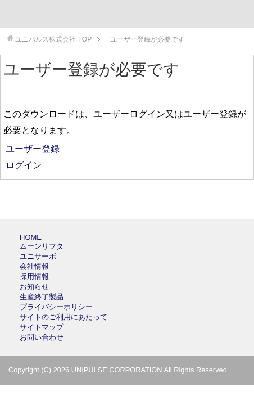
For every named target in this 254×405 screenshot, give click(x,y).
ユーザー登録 (31, 149)
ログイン (22, 165)
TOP (53, 39)
